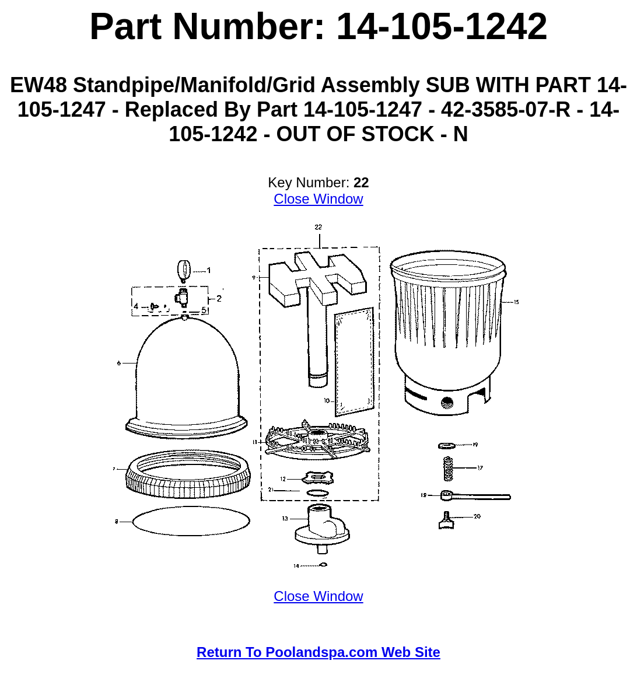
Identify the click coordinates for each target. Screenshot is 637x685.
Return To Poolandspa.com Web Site (318, 652)
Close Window (318, 199)
